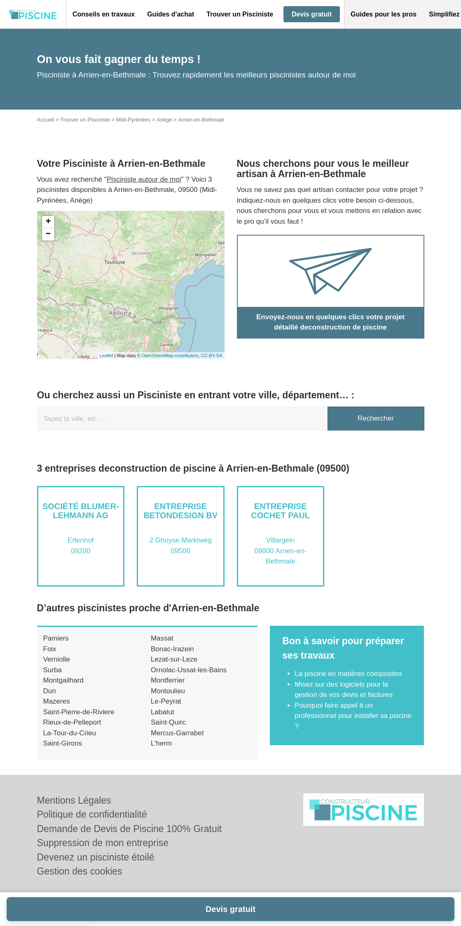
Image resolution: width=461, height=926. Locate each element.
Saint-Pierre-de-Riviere (79, 712)
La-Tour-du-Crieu (69, 733)
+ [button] (48, 222)
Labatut (162, 712)
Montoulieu (168, 691)
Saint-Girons (62, 743)
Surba (52, 670)
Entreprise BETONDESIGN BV (180, 511)
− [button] (48, 234)
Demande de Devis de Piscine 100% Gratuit (129, 828)
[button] (103, 14)
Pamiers (56, 638)
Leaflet (106, 355)
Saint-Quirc (168, 722)
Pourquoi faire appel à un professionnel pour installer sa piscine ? (353, 716)
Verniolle (56, 659)
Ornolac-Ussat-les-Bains (189, 670)
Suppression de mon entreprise (103, 842)
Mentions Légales (74, 800)
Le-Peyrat (166, 701)
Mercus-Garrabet (177, 733)
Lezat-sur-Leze (174, 659)
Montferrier (168, 680)
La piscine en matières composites (348, 674)
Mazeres (56, 701)
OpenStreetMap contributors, (171, 355)
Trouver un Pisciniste (85, 120)
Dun (49, 691)
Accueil (45, 120)
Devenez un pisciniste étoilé (95, 857)
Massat (162, 638)
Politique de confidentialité (92, 814)
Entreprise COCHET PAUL (280, 511)
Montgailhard (63, 680)
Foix (49, 649)
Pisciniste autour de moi (144, 179)
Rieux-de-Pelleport (72, 722)
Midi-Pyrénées (133, 120)
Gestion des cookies (79, 871)
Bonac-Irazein (172, 649)
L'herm (161, 743)
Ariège (164, 120)
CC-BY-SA (211, 355)
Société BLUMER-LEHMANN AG (80, 511)
